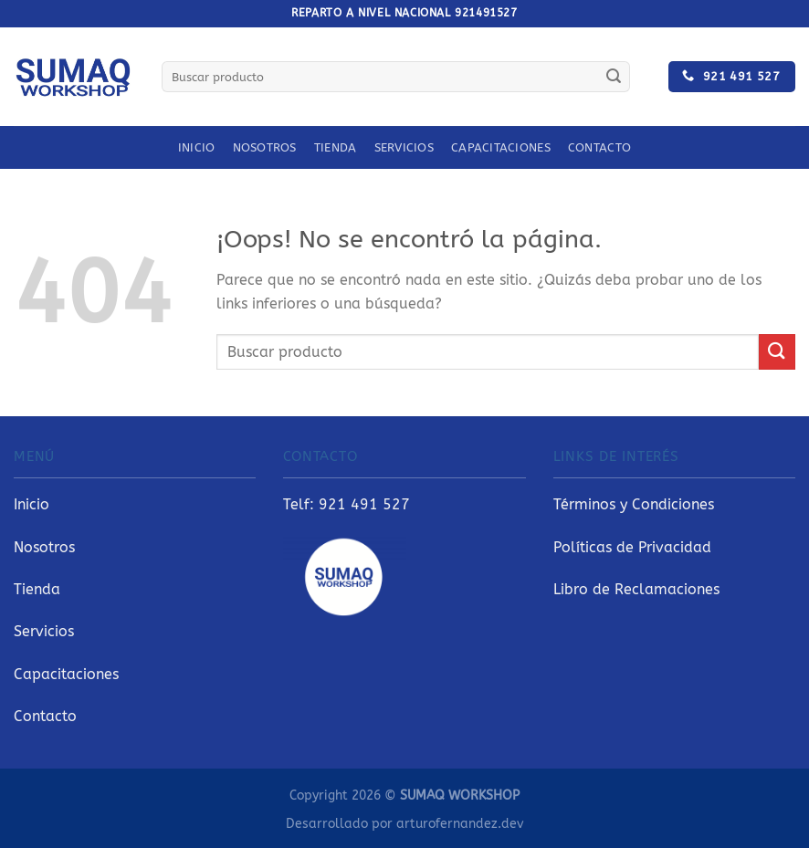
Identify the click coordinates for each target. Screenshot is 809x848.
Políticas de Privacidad (632, 547)
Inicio (196, 147)
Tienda (335, 147)
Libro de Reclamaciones (636, 589)
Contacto (599, 147)
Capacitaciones (501, 147)
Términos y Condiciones (633, 504)
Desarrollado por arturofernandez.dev (404, 824)
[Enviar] (613, 76)
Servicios (404, 147)
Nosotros (265, 147)
